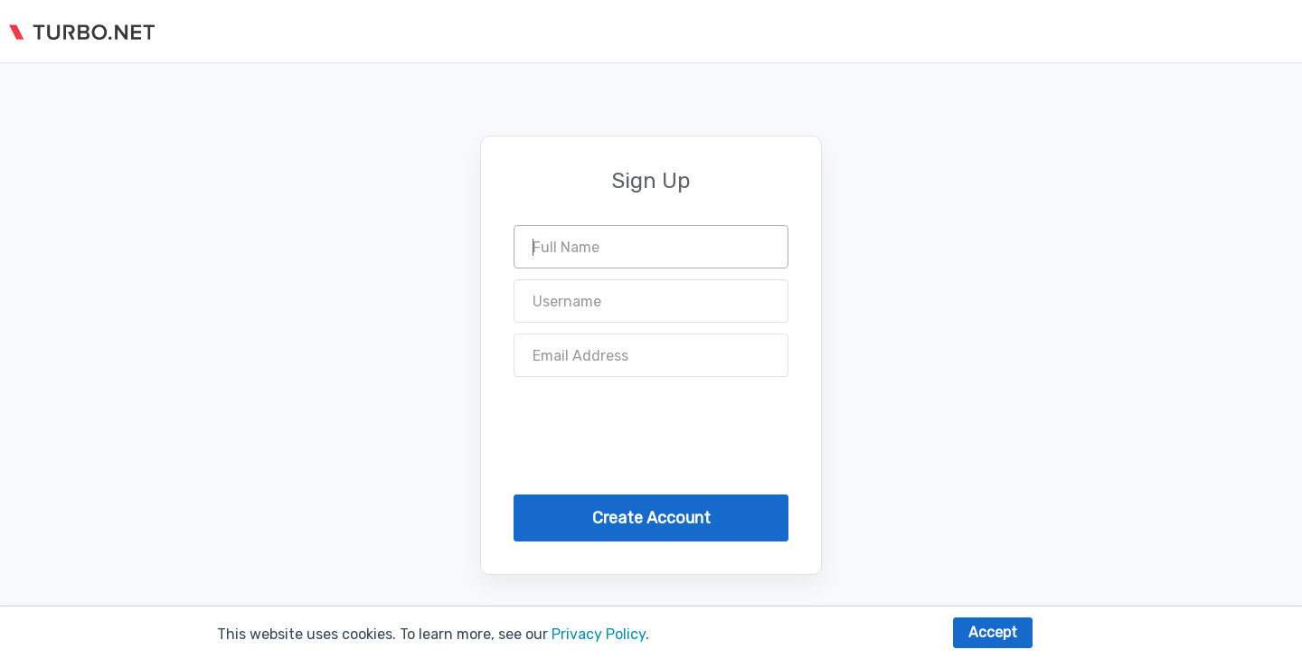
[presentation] (651, 423)
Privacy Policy (599, 634)
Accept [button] (992, 632)
